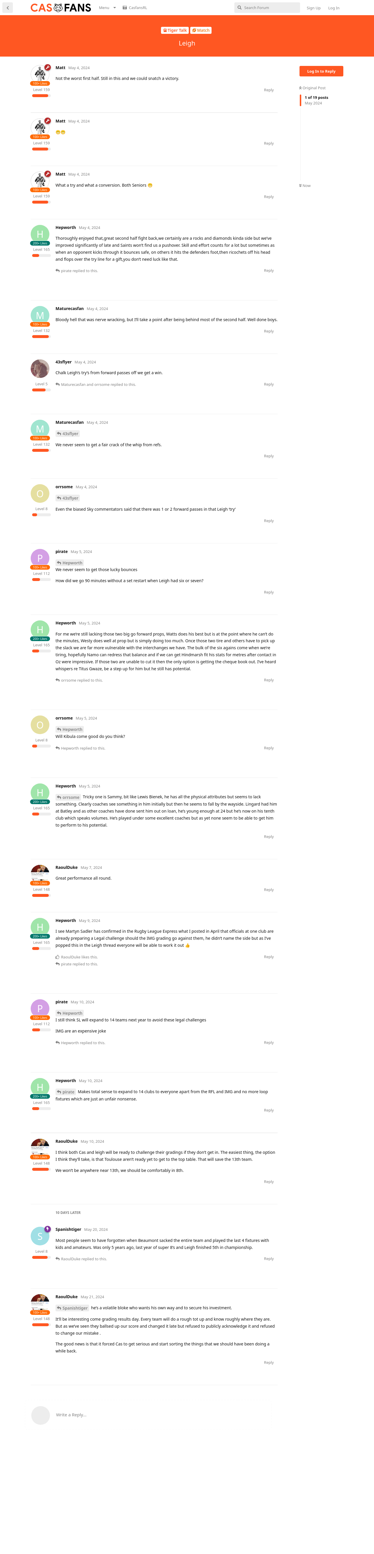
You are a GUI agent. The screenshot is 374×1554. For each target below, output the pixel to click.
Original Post (312, 87)
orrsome (71, 825)
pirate (69, 1119)
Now (305, 185)
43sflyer (70, 461)
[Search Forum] (267, 7)
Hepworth (72, 590)
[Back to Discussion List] (7, 7)
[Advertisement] (137, 126)
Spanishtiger (75, 1363)
